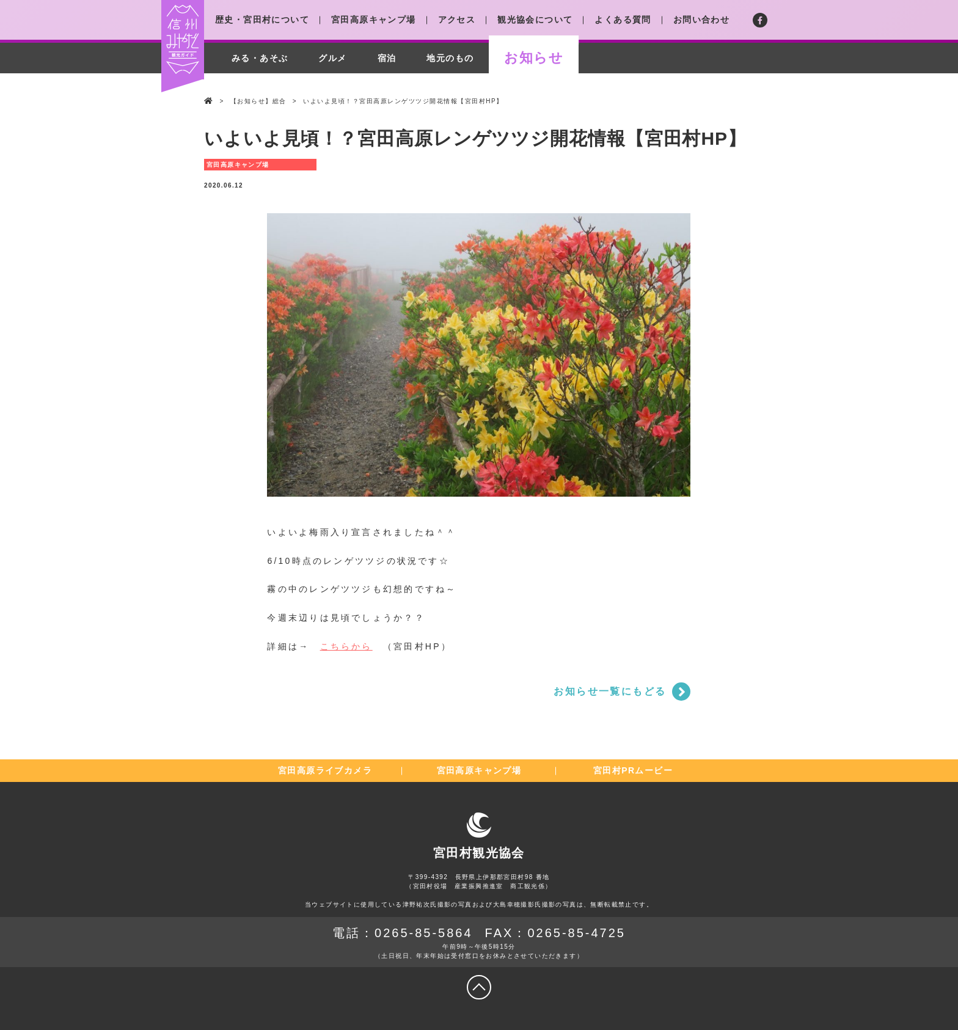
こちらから (346, 646)
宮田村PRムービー (633, 770)
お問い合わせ (701, 19)
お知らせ (533, 57)
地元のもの (450, 58)
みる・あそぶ (260, 58)
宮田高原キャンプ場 (373, 19)
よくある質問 (622, 19)
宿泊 (387, 58)
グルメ (332, 58)
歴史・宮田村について (262, 19)
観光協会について (534, 19)
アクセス (457, 19)
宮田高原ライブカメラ (325, 770)
